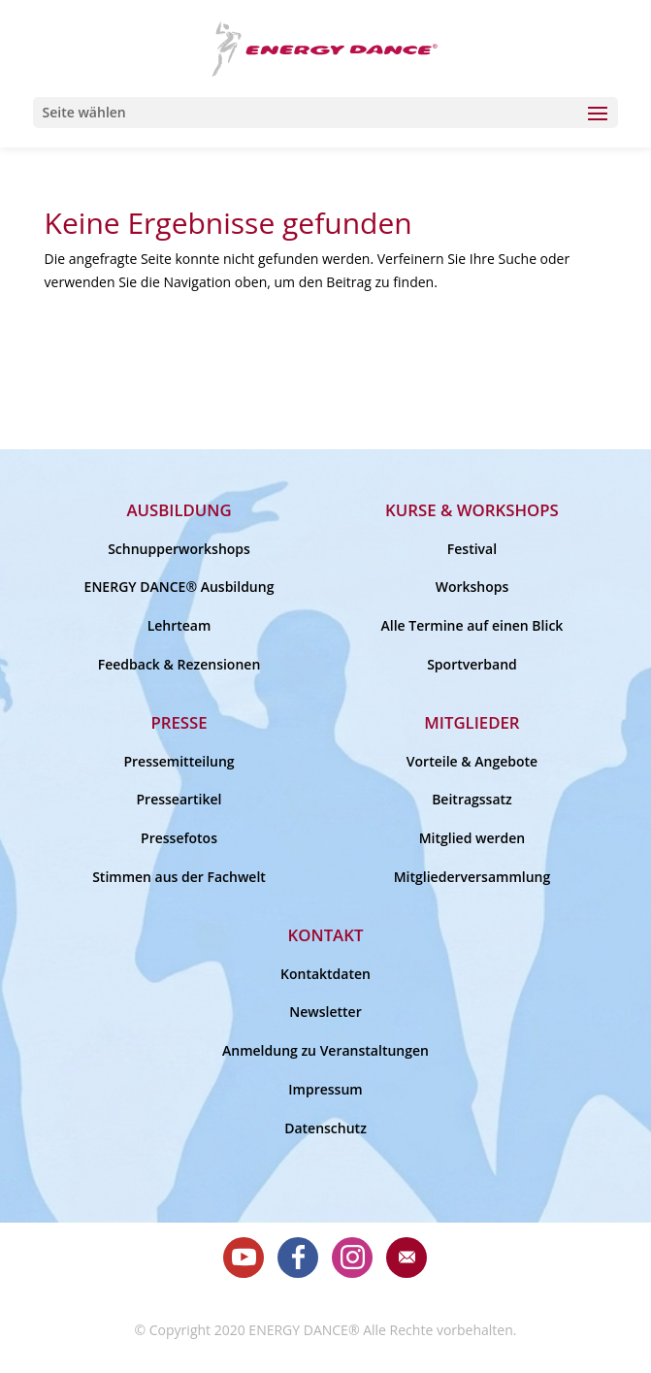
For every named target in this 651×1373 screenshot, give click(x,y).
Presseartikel (179, 799)
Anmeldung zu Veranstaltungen (325, 1050)
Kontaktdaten (325, 973)
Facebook (297, 1257)
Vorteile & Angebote (472, 761)
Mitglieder (471, 722)
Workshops (472, 586)
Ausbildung (178, 510)
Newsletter (325, 1011)
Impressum (325, 1089)
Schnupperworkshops (179, 548)
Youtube (243, 1257)
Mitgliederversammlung (472, 876)
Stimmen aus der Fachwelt (179, 876)
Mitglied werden (472, 838)
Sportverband (472, 664)
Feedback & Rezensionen (179, 664)
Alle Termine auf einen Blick (472, 625)
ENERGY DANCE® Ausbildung (179, 586)
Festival (472, 548)
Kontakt (326, 935)
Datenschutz (325, 1128)
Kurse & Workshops (472, 510)
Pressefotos (179, 838)
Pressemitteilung (178, 761)
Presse (178, 722)
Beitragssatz (472, 799)
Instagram (352, 1257)
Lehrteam (179, 625)
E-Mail (406, 1257)
